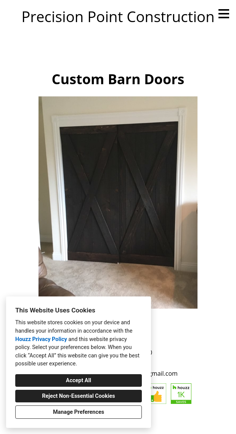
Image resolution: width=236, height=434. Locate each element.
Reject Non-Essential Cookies (78, 396)
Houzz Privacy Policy (41, 339)
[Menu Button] (223, 13)
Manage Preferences (78, 412)
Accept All (78, 380)
